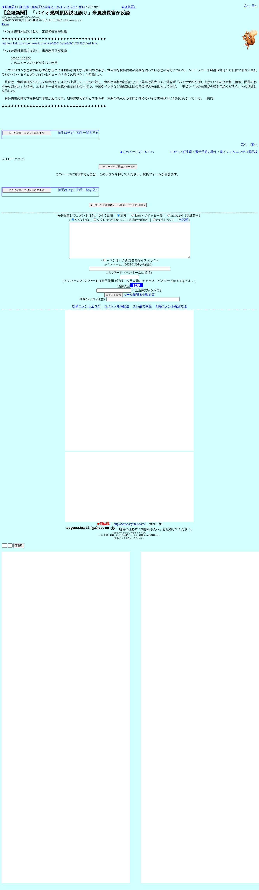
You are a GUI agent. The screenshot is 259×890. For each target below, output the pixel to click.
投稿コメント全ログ (86, 313)
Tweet (5, 24)
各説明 (183, 219)
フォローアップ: (13, 159)
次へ (246, 5)
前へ (254, 5)
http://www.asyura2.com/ (129, 531)
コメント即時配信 (116, 313)
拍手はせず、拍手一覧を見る (78, 132)
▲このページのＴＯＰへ (137, 151)
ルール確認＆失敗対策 (139, 301)
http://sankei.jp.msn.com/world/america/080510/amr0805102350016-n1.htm (49, 43)
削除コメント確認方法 (171, 313)
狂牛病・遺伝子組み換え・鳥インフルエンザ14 (52, 7)
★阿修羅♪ (9, 7)
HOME (174, 151)
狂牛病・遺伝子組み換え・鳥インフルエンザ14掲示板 (220, 151)
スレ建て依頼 (142, 313)
